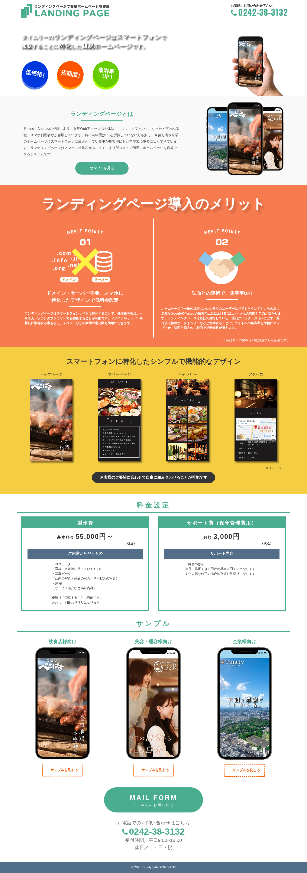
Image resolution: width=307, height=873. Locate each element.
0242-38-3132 (258, 12)
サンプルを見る (64, 770)
